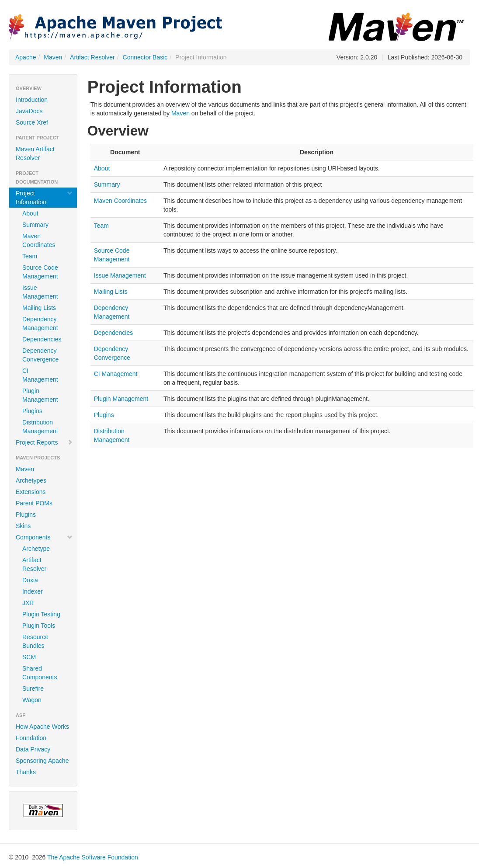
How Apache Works (42, 726)
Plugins (32, 410)
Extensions (30, 491)
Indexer (32, 591)
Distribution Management (40, 427)
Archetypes (31, 480)
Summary (35, 224)
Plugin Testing (41, 614)
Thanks (26, 772)
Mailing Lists (39, 307)
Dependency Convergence (40, 355)
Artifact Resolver (92, 57)
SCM (29, 657)
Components (44, 537)
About (30, 213)
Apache (25, 57)
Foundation (31, 737)
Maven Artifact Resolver (35, 153)
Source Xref (32, 122)
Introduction (32, 99)
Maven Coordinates (39, 240)
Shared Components (39, 673)
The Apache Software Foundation (92, 857)
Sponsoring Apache (42, 760)
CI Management (40, 375)
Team (29, 256)
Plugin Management (40, 395)
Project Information (44, 197)
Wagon (32, 699)
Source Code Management (40, 272)
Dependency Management (40, 323)
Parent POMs (34, 503)
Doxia (30, 580)
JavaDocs (29, 111)
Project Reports (44, 442)
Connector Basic (145, 57)
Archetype (36, 548)
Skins (23, 525)
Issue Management (40, 292)
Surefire (33, 688)
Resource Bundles (35, 641)
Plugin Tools (38, 625)
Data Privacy (33, 749)
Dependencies (42, 339)
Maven (53, 57)
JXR (28, 602)
